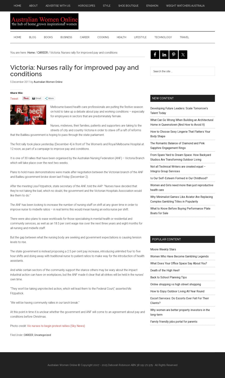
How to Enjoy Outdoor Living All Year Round (177, 291)
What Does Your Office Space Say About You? (178, 263)
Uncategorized (42, 335)
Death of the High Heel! (165, 270)
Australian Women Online (44, 21)
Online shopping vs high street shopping (175, 284)
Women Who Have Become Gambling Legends (179, 256)
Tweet (14, 98)
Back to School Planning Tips (168, 277)
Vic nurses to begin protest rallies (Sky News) (56, 326)
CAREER (28, 335)
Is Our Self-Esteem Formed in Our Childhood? (179, 178)
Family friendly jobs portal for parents (173, 321)
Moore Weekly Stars (163, 249)
